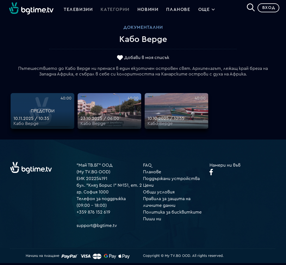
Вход (266, 10)
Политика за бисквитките (172, 214)
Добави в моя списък (146, 59)
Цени (148, 187)
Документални (143, 29)
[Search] (248, 9)
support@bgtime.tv (97, 227)
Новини (148, 10)
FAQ (147, 167)
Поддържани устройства (171, 180)
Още (206, 11)
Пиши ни (152, 221)
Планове (152, 174)
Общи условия (159, 194)
